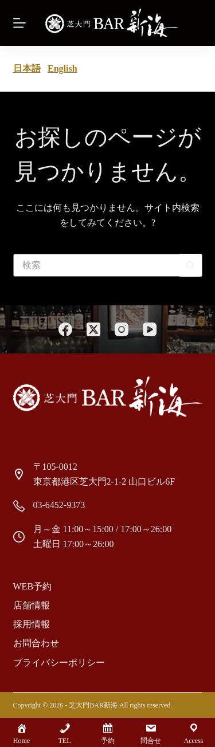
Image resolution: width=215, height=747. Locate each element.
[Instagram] (121, 329)
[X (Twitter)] (93, 329)
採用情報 (31, 624)
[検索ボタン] (190, 265)
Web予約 (32, 586)
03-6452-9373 (59, 505)
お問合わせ (36, 643)
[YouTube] (150, 329)
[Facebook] (65, 329)
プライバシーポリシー (59, 662)
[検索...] (96, 265)
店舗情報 (31, 605)
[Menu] (19, 23)
